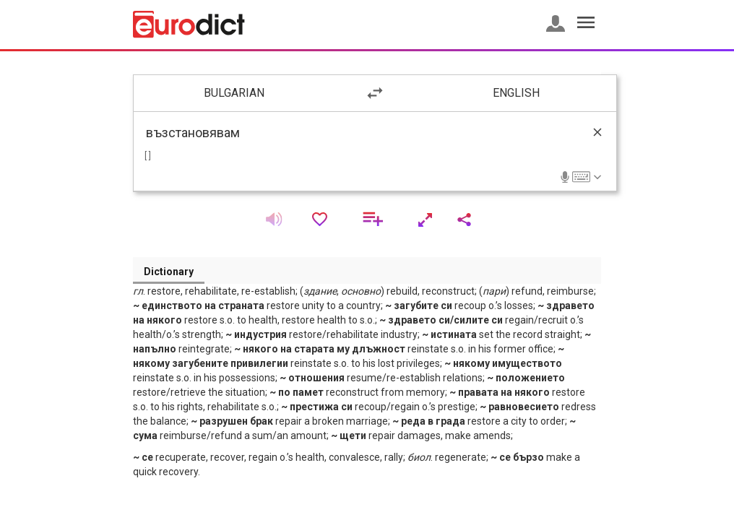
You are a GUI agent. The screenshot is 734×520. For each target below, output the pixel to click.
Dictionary (169, 271)
